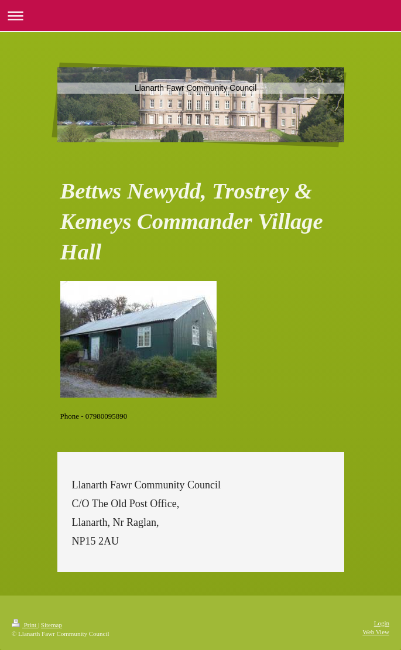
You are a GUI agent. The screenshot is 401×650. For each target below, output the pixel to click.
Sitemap (51, 624)
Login (381, 623)
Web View (375, 631)
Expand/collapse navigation (200, 15)
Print (25, 624)
